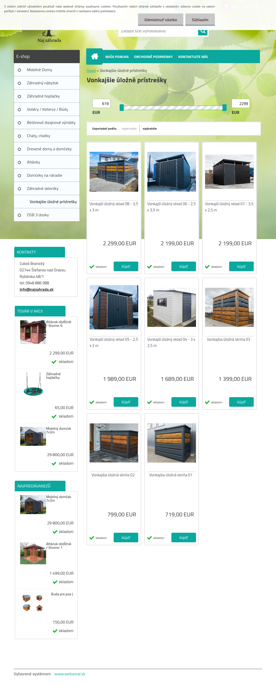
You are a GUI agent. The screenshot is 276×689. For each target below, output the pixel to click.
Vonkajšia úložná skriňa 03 (228, 339)
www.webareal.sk (69, 674)
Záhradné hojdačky (43, 96)
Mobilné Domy (39, 69)
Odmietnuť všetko (160, 20)
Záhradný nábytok (42, 83)
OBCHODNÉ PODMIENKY (153, 56)
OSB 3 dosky (38, 215)
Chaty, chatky (38, 135)
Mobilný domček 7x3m (58, 430)
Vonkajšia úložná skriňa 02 (113, 475)
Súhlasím (200, 20)
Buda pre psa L (62, 594)
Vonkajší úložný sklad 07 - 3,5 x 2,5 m (229, 207)
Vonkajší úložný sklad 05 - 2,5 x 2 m (114, 342)
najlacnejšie (129, 128)
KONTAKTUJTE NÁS (193, 56)
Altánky (33, 162)
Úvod (91, 70)
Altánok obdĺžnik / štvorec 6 (58, 323)
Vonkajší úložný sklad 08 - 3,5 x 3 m (114, 207)
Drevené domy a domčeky (49, 149)
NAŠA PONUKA (117, 56)
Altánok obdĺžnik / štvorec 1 (58, 545)
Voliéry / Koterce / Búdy (47, 109)
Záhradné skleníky (43, 188)
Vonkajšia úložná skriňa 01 (171, 475)
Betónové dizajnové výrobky (51, 122)
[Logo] (49, 31)
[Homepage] (97, 56)
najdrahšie (150, 128)
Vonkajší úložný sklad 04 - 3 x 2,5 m (171, 342)
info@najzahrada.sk (36, 289)
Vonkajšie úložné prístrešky (53, 201)
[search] (202, 31)
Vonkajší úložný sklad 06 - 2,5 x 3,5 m (171, 207)
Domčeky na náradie (44, 175)
